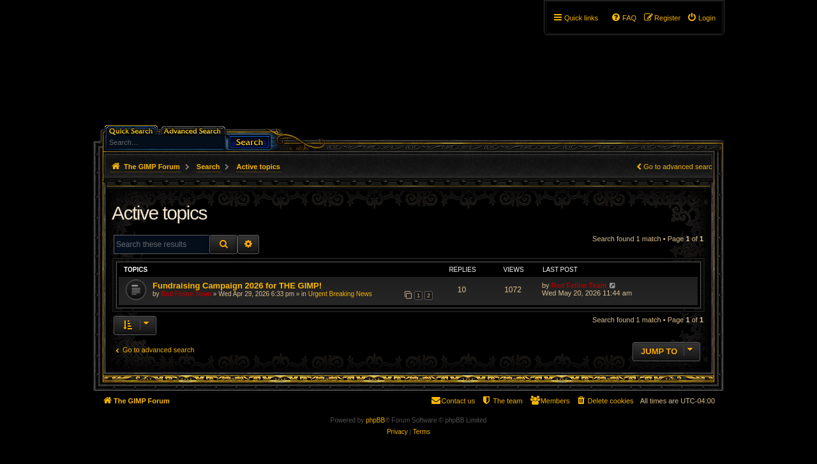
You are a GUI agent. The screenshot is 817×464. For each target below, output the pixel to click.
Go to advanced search (679, 166)
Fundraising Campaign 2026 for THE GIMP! (237, 285)
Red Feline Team (186, 293)
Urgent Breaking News (340, 293)
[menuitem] (701, 18)
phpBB (375, 420)
